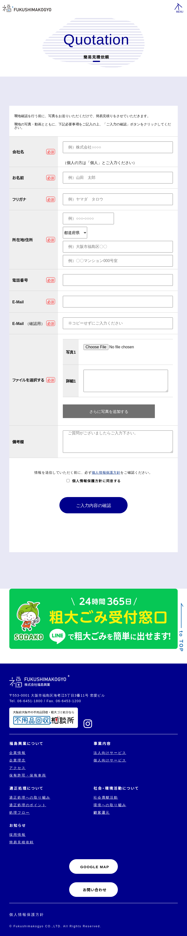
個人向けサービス (110, 760)
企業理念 (17, 760)
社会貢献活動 (106, 797)
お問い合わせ (94, 889)
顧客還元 (102, 812)
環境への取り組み (110, 804)
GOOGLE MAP (94, 866)
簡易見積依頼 (21, 842)
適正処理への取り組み (29, 797)
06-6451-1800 (30, 700)
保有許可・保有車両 (27, 775)
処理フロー (19, 812)
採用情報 (17, 834)
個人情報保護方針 (106, 472)
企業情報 (17, 752)
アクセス (17, 767)
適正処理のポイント (27, 804)
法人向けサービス (110, 752)
